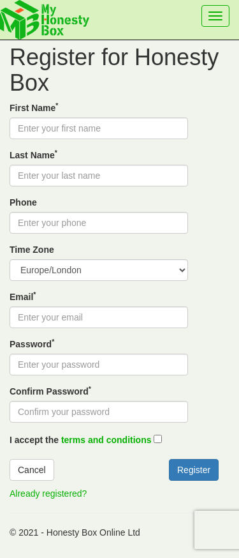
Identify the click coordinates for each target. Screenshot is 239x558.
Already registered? (48, 493)
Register (193, 470)
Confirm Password (50, 390)
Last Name (33, 154)
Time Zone (32, 250)
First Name (34, 107)
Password (32, 343)
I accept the (81, 440)
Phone (23, 202)
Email (23, 296)
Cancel (32, 470)
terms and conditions (106, 440)
